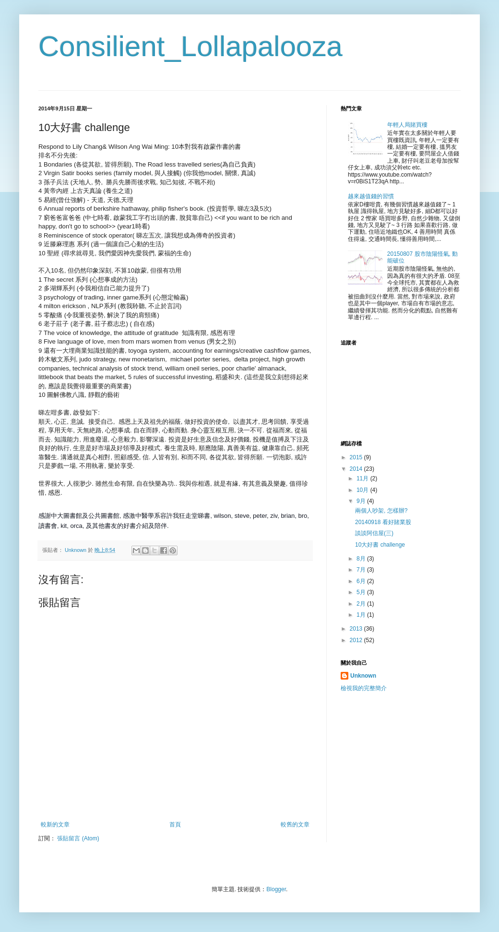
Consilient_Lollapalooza (190, 46)
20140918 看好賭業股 (383, 522)
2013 (357, 628)
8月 (361, 558)
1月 (361, 614)
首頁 (175, 824)
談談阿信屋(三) (374, 533)
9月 (361, 501)
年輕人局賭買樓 (407, 124)
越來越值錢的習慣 (371, 196)
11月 (363, 478)
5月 (361, 592)
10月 (363, 490)
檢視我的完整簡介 (364, 688)
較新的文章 (55, 824)
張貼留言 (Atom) (78, 838)
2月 (361, 603)
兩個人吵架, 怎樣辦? (381, 510)
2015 (357, 457)
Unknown (363, 675)
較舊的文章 (295, 824)
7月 (361, 569)
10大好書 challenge (380, 544)
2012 (357, 640)
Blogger (276, 889)
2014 (357, 469)
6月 (361, 581)
